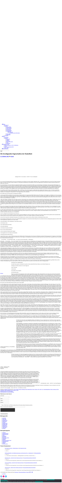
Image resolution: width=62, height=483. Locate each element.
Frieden (36, 389)
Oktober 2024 (4, 421)
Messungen (4, 437)
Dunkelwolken (29, 389)
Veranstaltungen (5, 148)
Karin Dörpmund (9, 130)
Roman (51, 389)
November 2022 (4, 425)
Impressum (16, 472)
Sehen (6, 390)
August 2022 (4, 427)
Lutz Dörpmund (8, 131)
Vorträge (3, 443)
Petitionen (3, 439)
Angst (15, 389)
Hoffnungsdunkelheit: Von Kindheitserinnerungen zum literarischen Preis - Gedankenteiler (19, 453)
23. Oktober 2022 (4, 156)
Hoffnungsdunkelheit (37, 453)
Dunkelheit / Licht (5, 144)
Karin (12, 156)
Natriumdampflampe (47, 389)
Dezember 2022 (4, 424)
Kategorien (6, 138)
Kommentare (8, 143)
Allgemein (6, 389)
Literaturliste (6, 135)
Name (1, 398)
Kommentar (2, 395)
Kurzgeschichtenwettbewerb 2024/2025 (30, 458)
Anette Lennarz (8, 126)
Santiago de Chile (56, 389)
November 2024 (4, 420)
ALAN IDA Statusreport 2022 (9, 146)
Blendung (23, 389)
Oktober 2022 (4, 426)
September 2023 (4, 423)
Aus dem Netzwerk (5, 433)
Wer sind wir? (6, 125)
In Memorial (10, 132)
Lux (42, 389)
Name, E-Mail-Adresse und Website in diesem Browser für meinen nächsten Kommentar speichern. (17, 405)
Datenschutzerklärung (22, 472)
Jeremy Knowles (8, 128)
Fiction (7, 142)
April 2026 (4, 418)
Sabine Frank (8, 134)
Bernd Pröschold (8, 127)
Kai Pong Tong (8, 129)
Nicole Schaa (8, 133)
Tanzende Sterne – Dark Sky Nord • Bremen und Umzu (13, 467)
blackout (1, 273)
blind (26, 389)
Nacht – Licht (6, 147)
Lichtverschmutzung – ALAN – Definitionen (11, 145)
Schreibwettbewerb (5, 441)
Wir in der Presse (5, 444)
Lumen (40, 389)
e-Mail (1, 400)
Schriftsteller (2, 390)
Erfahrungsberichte (5, 434)
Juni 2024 (3, 422)
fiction (33, 389)
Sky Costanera (13, 390)
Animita (17, 389)
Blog (3, 136)
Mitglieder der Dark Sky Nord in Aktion (6, 391)
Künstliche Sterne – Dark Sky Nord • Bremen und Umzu (13, 458)
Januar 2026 (4, 419)
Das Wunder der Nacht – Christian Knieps (11, 448)
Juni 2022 (3, 428)
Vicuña (17, 390)
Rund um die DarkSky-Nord (6, 440)
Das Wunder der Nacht (22, 448)
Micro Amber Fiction (9, 141)
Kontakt (27, 472)
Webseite (1, 402)
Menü (3, 124)
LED (38, 389)
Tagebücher (8, 140)
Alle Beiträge (6, 137)
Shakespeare (9, 390)
